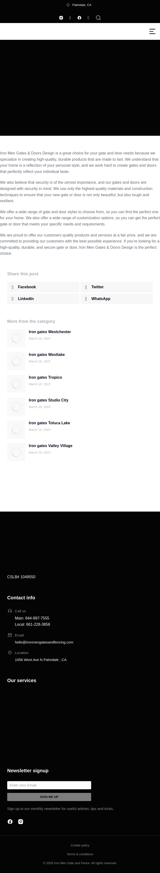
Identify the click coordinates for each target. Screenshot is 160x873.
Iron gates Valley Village (50, 446)
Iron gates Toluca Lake (49, 423)
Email (19, 635)
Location (22, 653)
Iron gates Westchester (50, 332)
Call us (20, 611)
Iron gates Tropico (45, 377)
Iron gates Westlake (47, 355)
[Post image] (16, 338)
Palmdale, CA (81, 5)
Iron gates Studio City (48, 400)
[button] (43, 287)
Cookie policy (80, 845)
